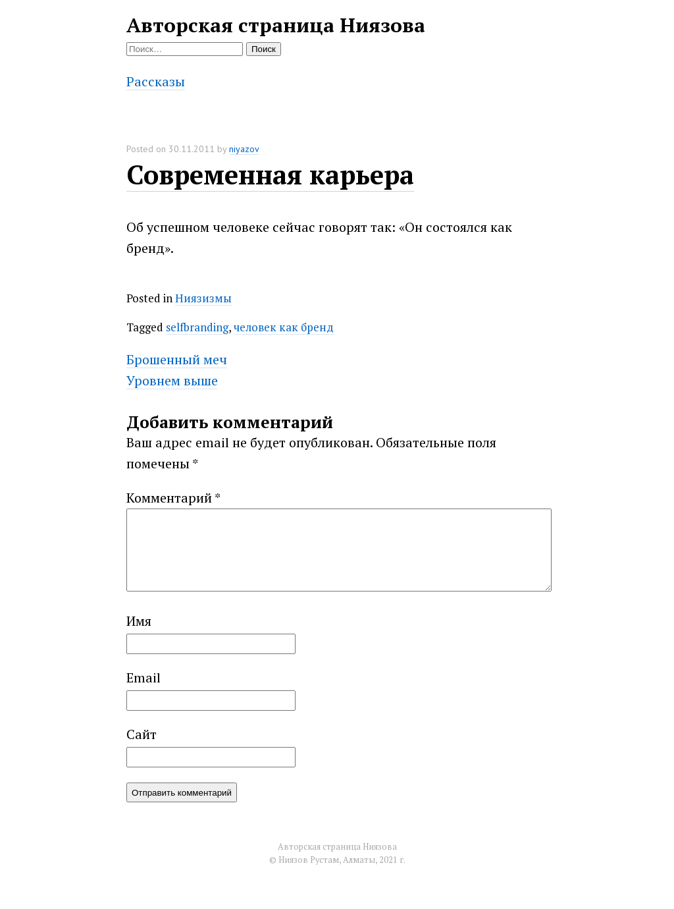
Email (143, 693)
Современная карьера (270, 174)
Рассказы (155, 81)
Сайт (141, 750)
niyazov (244, 149)
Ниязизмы (203, 298)
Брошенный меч (176, 359)
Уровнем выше (172, 380)
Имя (138, 637)
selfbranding (197, 327)
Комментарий (173, 498)
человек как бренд (284, 327)
